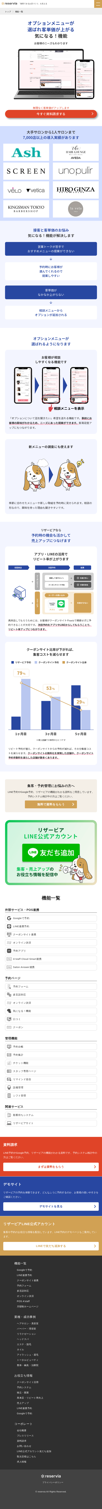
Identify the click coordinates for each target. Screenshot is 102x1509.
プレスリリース (25, 1435)
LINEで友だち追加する (51, 1246)
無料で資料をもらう (51, 804)
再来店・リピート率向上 (30, 1397)
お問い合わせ (24, 1446)
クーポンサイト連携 (28, 1280)
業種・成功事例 (25, 1317)
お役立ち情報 (23, 1375)
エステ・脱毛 (24, 1344)
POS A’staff (23, 1301)
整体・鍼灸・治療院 (28, 1365)
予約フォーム (24, 1285)
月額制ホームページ (28, 1306)
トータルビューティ (28, 1360)
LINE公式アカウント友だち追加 (34, 1451)
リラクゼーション (26, 1334)
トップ (8, 11)
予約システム (24, 1387)
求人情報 (22, 1461)
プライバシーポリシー (52, 1482)
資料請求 (22, 1441)
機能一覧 (19, 11)
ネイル (20, 1349)
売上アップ (23, 1403)
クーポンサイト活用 (28, 1382)
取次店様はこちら (26, 1456)
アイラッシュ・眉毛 (28, 1354)
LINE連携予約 (24, 1275)
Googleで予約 (24, 1270)
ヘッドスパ (23, 1339)
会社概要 (22, 1430)
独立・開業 (23, 1392)
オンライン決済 (25, 1296)
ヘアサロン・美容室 (28, 1323)
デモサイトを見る (51, 1206)
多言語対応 (23, 1291)
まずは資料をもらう (51, 1166)
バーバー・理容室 (26, 1328)
